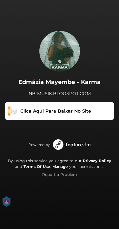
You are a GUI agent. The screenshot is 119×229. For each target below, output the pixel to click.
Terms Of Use (36, 166)
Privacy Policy (97, 160)
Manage (60, 166)
